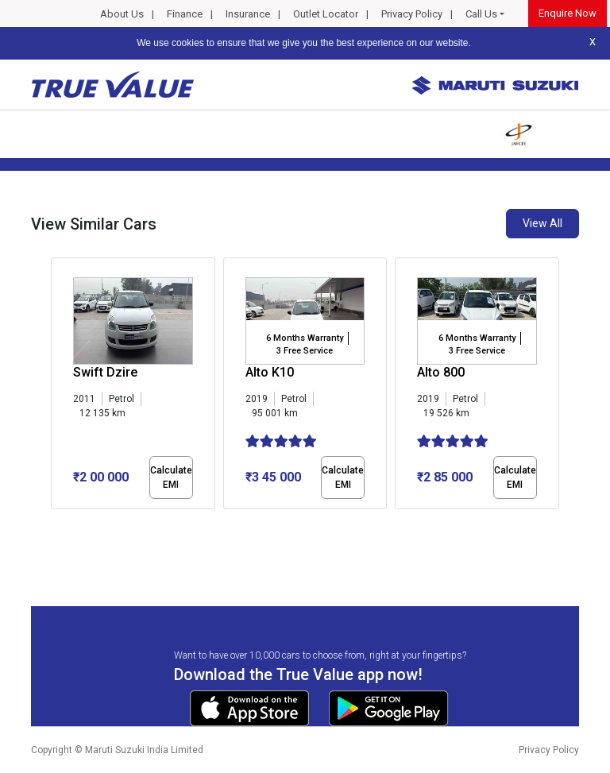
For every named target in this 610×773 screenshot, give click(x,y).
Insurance (248, 14)
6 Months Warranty (304, 338)
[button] (55, 523)
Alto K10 (269, 372)
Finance (185, 14)
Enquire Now (567, 13)
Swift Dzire (105, 372)
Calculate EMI (171, 477)
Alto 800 (441, 372)
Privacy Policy (411, 14)
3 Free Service (304, 351)
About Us (122, 14)
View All (542, 223)
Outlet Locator (325, 14)
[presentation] (59, 386)
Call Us (481, 14)
